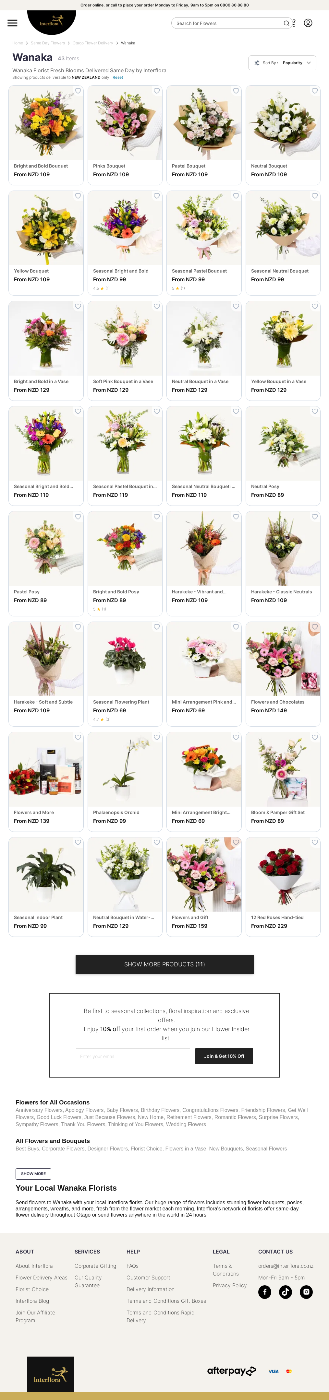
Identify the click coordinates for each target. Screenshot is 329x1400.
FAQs (133, 1266)
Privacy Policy (230, 1285)
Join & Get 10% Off (224, 1056)
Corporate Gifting (95, 1266)
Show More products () (164, 964)
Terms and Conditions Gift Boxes (166, 1301)
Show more (33, 1173)
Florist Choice (32, 1289)
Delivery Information (151, 1289)
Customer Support (148, 1277)
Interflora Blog (32, 1301)
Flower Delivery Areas (41, 1277)
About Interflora (34, 1266)
